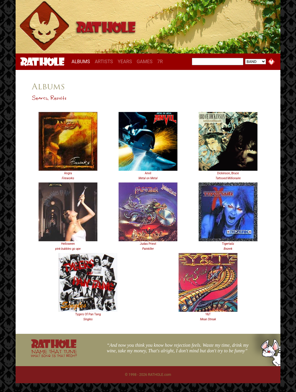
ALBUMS (81, 61)
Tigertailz (228, 243)
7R (160, 61)
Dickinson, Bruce (228, 173)
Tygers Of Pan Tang (88, 314)
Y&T (208, 314)
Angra (68, 173)
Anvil (148, 173)
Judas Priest (148, 243)
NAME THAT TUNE (54, 353)
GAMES (144, 61)
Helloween (68, 243)
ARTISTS (104, 61)
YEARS (125, 61)
